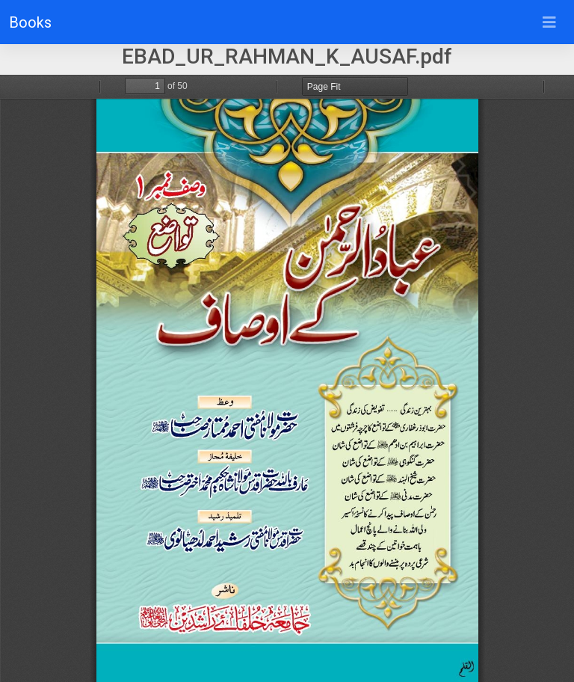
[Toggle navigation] (549, 22)
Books (30, 22)
